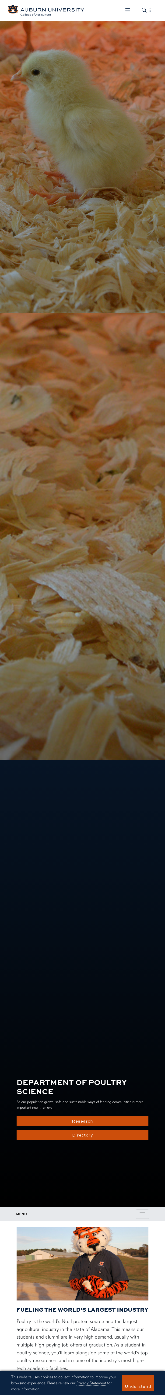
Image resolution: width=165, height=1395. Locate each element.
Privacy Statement (91, 1383)
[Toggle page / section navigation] (142, 1214)
